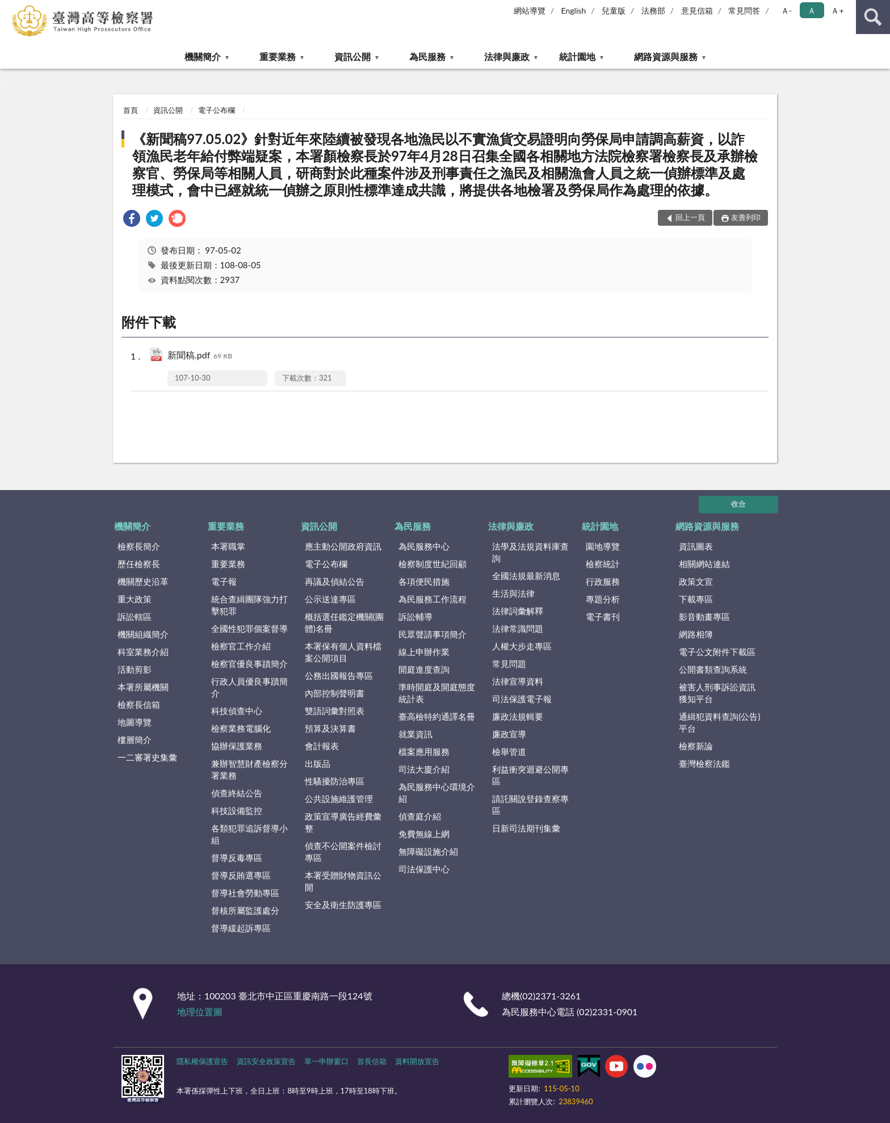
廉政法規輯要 (517, 716)
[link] (131, 220)
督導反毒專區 (236, 857)
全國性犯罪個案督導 (249, 628)
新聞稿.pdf (199, 355)
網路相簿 (696, 634)
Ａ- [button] (786, 10)
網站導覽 (529, 10)
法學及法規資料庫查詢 (530, 552)
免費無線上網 (424, 834)
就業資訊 (415, 734)
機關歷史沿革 (143, 581)
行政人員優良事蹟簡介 (249, 687)
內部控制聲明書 (334, 693)
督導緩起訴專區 (241, 928)
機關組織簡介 (143, 634)
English (573, 10)
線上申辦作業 (424, 652)
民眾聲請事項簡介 (432, 634)
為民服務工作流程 (432, 599)
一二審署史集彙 (147, 757)
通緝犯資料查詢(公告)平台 (719, 722)
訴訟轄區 (134, 616)
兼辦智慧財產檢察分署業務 (249, 769)
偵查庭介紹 (419, 816)
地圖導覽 (134, 722)
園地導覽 (603, 546)
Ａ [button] (812, 10)
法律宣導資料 (517, 681)
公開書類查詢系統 (713, 669)
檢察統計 (603, 564)
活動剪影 (134, 669)
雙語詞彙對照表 (334, 711)
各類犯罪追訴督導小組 (249, 834)
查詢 (873, 17)
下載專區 (696, 599)
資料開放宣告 (417, 1061)
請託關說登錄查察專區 (530, 804)
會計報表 (322, 746)
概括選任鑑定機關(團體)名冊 (344, 622)
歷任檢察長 (138, 564)
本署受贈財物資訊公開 (343, 881)
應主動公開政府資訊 (343, 546)
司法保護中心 (424, 869)
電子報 (224, 581)
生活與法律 (513, 593)
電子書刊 (603, 616)
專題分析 (603, 599)
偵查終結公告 (236, 793)
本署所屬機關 (143, 687)
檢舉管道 (509, 751)
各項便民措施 (424, 581)
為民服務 (427, 56)
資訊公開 (352, 56)
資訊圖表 (696, 546)
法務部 (653, 10)
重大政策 (134, 599)
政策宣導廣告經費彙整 (343, 822)
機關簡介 (202, 56)
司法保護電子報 (522, 699)
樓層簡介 (134, 739)
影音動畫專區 (704, 616)
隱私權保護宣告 (202, 1061)
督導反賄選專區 (241, 875)
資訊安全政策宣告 (266, 1061)
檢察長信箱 (138, 704)
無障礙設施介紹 (428, 851)
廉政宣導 (509, 734)
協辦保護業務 (236, 746)
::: (9, 8)
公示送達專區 (330, 599)
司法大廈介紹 (424, 769)
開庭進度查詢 (424, 669)
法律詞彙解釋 (517, 611)
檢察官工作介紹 (241, 646)
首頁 (130, 110)
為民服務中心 (424, 546)
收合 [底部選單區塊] (738, 503)
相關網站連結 (704, 564)
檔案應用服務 (424, 751)
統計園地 (577, 56)
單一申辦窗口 (326, 1061)
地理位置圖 (199, 1011)
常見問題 (509, 663)
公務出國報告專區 (339, 675)
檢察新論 (696, 746)
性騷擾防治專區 (334, 781)
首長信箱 (372, 1061)
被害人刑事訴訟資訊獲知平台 (717, 693)
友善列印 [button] (746, 217)
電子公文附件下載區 (717, 652)
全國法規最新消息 (526, 576)
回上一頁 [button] (690, 217)
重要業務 (277, 56)
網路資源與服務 (666, 56)
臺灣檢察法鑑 (704, 763)
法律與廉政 (507, 56)
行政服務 (603, 581)
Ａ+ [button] (837, 10)
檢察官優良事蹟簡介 (249, 663)
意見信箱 (697, 10)
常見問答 (744, 10)
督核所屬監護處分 (245, 910)
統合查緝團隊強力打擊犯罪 (249, 605)
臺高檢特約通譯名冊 (436, 716)
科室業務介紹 (143, 652)
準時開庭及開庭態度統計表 (436, 693)
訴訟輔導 (415, 616)
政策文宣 (696, 581)
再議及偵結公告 (334, 581)
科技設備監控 (236, 810)
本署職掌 (228, 546)
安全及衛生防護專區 (343, 905)
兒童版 (613, 10)
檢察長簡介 (138, 546)
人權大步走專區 (522, 646)
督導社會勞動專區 (245, 893)
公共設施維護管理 (339, 798)
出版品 (317, 763)
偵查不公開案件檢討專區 (343, 852)
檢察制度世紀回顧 (432, 564)
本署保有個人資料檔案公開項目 (343, 652)
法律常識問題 (517, 628)
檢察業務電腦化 (241, 728)
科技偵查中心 (236, 711)
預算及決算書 (330, 728)
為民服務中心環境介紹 (436, 793)
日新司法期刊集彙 (526, 828)
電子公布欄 (216, 110)
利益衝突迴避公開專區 (530, 775)
